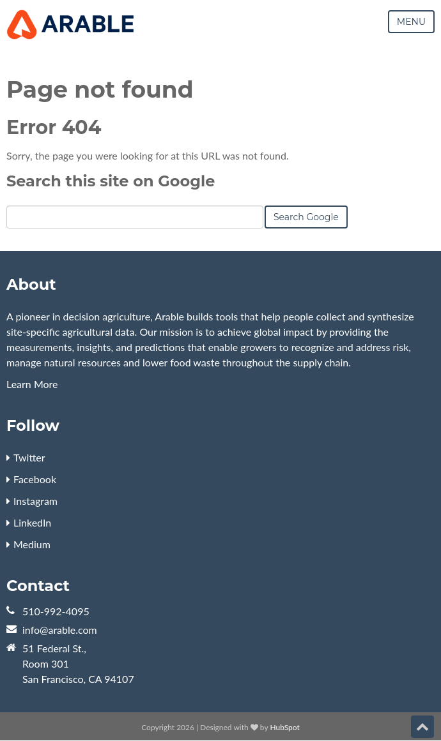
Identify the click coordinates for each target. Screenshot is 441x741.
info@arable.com (59, 630)
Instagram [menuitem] (35, 501)
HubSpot (284, 727)
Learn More (32, 384)
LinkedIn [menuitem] (32, 522)
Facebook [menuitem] (34, 479)
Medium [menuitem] (31, 544)
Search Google (306, 217)
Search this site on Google (110, 181)
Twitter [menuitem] (29, 457)
